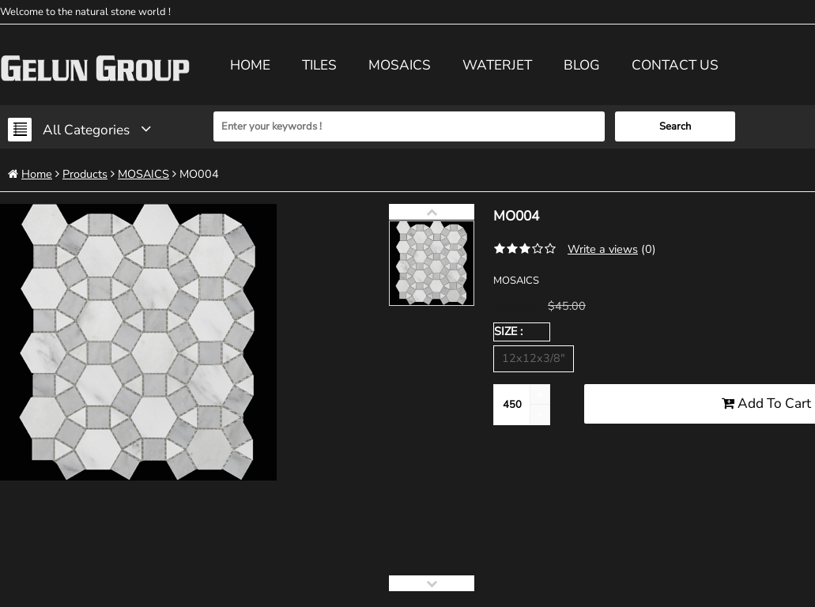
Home (250, 65)
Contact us (675, 65)
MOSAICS (399, 65)
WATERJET (497, 65)
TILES (319, 65)
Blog (582, 65)
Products (85, 174)
